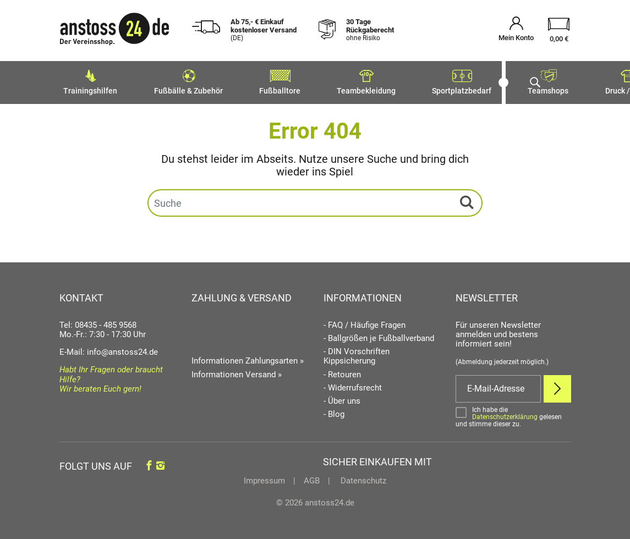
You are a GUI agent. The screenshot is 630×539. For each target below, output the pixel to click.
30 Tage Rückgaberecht (370, 30)
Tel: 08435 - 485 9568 (97, 322)
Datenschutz (362, 477)
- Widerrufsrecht (353, 384)
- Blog (334, 411)
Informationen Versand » (236, 371)
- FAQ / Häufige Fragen (365, 322)
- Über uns (342, 398)
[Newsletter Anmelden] (557, 385)
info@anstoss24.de (122, 349)
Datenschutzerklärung (505, 413)
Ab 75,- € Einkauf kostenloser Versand (264, 30)
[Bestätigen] (513, 414)
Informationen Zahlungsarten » (247, 357)
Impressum (264, 477)
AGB (312, 477)
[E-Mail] (498, 385)
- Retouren (342, 371)
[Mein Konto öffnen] (516, 30)
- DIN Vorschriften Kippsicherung (357, 353)
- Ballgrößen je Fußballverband (379, 335)
